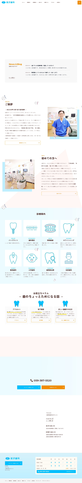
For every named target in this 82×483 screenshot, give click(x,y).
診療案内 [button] (35, 2)
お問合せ (58, 2)
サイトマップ (38, 480)
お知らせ (40, 2)
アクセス (52, 2)
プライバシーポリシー (46, 480)
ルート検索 (48, 420)
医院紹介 (28, 2)
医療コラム (46, 2)
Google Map (49, 418)
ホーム (23, 2)
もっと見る (12, 77)
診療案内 (14, 480)
